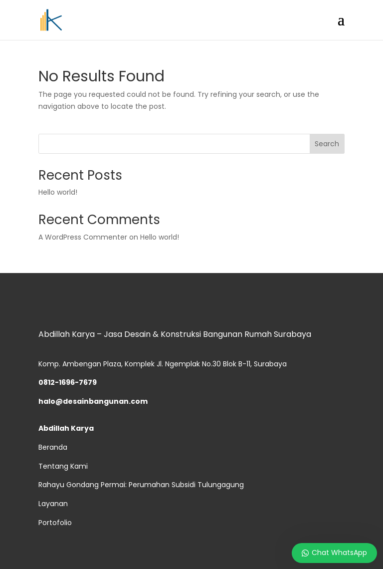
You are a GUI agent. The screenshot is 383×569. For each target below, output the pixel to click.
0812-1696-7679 (67, 382)
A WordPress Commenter (82, 237)
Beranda (52, 447)
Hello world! (57, 192)
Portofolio (55, 523)
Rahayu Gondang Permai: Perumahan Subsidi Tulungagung (141, 485)
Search (327, 144)
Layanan (53, 504)
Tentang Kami (63, 466)
